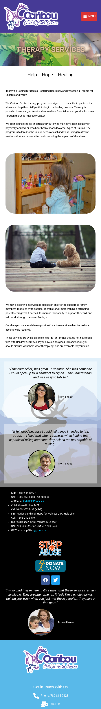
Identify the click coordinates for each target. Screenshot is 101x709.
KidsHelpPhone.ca (33, 501)
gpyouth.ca (40, 530)
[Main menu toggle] (89, 16)
